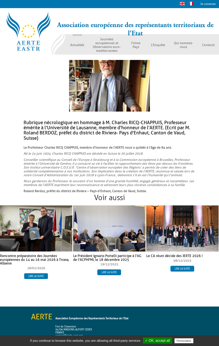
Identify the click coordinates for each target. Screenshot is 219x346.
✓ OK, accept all (157, 340)
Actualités (77, 45)
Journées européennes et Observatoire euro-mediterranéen (107, 45)
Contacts (208, 45)
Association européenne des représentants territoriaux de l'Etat (135, 29)
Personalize (184, 340)
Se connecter (208, 4)
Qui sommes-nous (183, 45)
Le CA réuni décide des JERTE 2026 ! (174, 256)
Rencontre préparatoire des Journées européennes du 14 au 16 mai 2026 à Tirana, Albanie (34, 259)
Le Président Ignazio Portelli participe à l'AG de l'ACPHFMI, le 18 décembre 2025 (107, 258)
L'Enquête (158, 45)
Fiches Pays (136, 45)
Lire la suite (36, 276)
